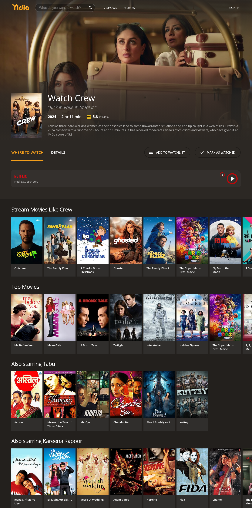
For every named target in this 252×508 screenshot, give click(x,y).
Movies (129, 8)
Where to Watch (27, 152)
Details (58, 152)
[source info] (221, 174)
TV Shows (109, 8)
